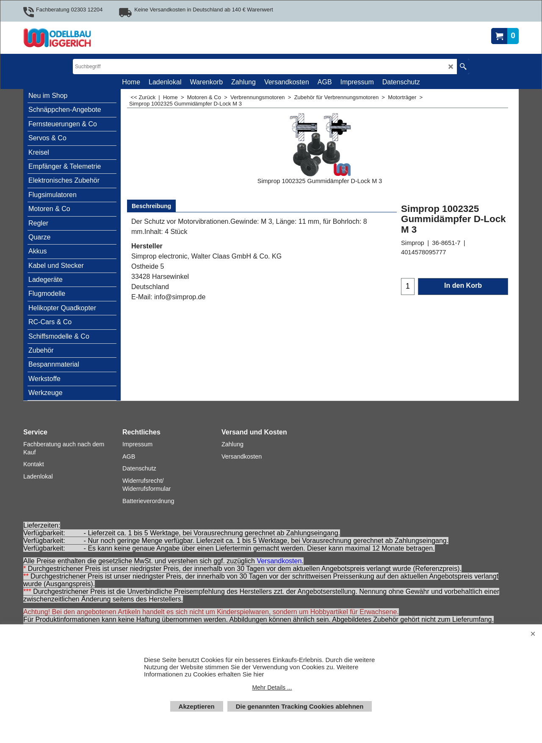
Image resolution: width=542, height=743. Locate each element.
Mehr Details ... (272, 687)
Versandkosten (279, 561)
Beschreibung (151, 206)
